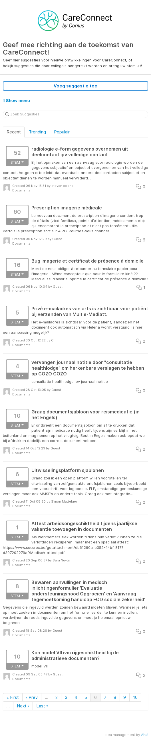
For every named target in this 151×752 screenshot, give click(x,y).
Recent (14, 132)
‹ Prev (32, 697)
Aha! (144, 735)
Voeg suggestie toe (75, 86)
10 (135, 697)
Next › (23, 706)
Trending (37, 132)
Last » (42, 706)
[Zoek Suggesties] (75, 114)
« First (13, 697)
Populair (62, 132)
